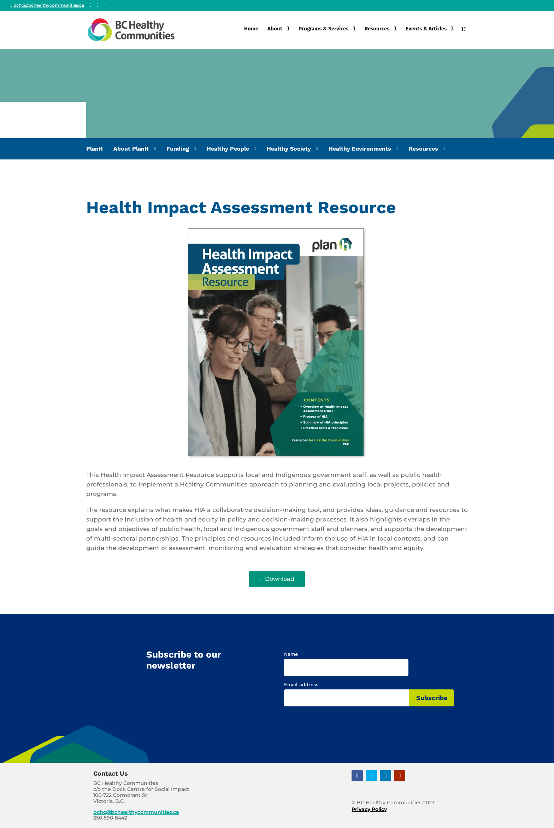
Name (291, 654)
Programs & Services (323, 31)
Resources (377, 31)
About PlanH (131, 148)
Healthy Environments (360, 148)
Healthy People (228, 148)
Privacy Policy (369, 809)
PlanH (94, 148)
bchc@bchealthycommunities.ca (136, 812)
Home (251, 31)
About (274, 31)
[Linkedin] (105, 5)
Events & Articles (426, 31)
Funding (177, 148)
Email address (301, 684)
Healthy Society (289, 148)
